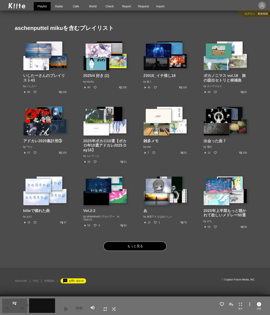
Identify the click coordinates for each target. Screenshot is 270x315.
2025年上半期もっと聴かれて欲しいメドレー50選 (225, 213)
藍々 (149, 81)
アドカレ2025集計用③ (42, 141)
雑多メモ (151, 141)
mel (149, 146)
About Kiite (21, 280)
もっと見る (135, 246)
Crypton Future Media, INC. (239, 279)
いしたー (32, 86)
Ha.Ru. (90, 81)
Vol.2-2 (89, 211)
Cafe (76, 6)
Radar (59, 6)
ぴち (209, 221)
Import (160, 6)
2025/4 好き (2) (96, 76)
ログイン (250, 13)
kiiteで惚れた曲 (36, 211)
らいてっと (93, 155)
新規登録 (263, 13)
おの (29, 216)
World (93, 6)
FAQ (35, 280)
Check (109, 6)
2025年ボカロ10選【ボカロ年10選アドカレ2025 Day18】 (104, 145)
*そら (30, 146)
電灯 (209, 146)
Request (143, 6)
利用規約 (49, 280)
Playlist (42, 6)
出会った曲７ (215, 141)
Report (126, 6)
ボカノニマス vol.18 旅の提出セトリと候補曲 (225, 78)
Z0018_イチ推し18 (159, 76)
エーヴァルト (214, 86)
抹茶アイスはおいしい (159, 216)
